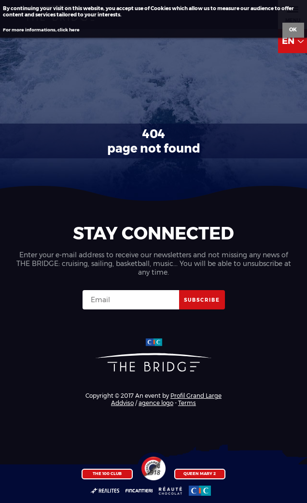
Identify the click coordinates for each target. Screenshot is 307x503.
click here (68, 29)
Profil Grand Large (196, 395)
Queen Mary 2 (199, 473)
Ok (293, 30)
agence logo (156, 402)
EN (293, 41)
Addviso (122, 402)
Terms (187, 402)
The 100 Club (107, 473)
